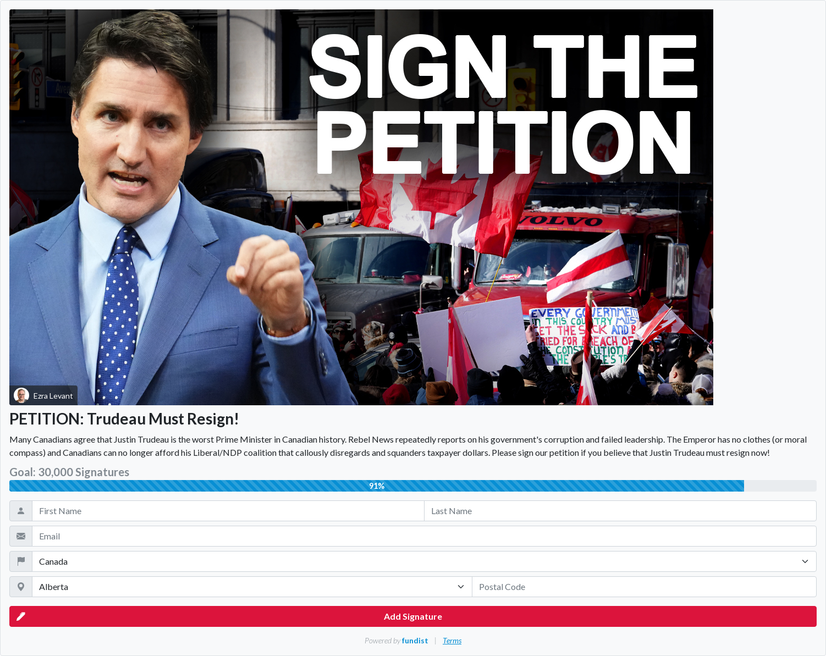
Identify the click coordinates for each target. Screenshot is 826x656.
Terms (452, 640)
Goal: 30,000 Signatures (69, 471)
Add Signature (229, 616)
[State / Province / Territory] (252, 586)
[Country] (424, 561)
